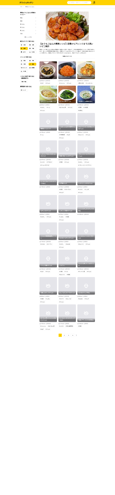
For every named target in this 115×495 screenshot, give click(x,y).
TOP (21, 6)
